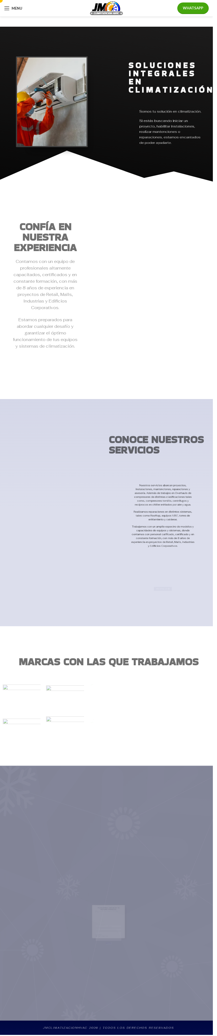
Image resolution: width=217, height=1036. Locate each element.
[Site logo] (106, 8)
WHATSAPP (193, 8)
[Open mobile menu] (13, 8)
